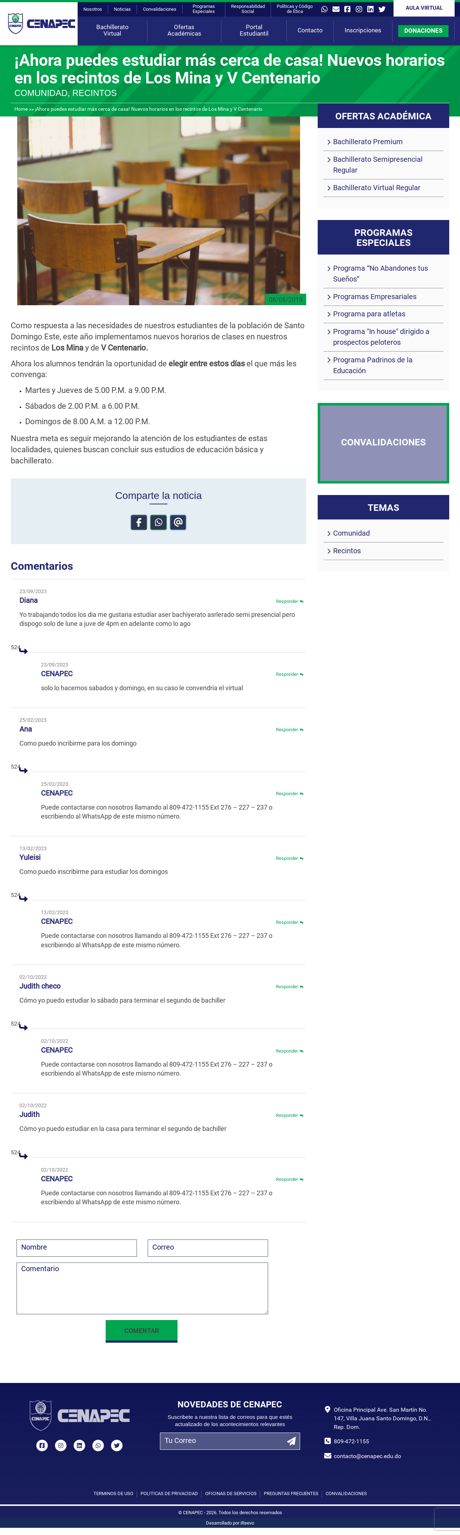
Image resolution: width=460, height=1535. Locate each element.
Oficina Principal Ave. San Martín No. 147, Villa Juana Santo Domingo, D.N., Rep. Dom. (382, 1418)
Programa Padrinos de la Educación (373, 366)
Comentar (141, 1331)
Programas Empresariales (375, 297)
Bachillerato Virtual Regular (376, 188)
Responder (289, 602)
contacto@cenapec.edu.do (367, 1457)
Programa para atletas (369, 314)
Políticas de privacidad (169, 1494)
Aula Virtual (424, 8)
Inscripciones (363, 31)
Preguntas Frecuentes (291, 1494)
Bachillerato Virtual (112, 30)
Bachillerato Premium (368, 142)
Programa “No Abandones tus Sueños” (380, 274)
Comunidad (351, 533)
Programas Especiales (204, 9)
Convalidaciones (159, 9)
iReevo (247, 1523)
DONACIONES (423, 31)
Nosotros (92, 9)
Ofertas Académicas (184, 30)
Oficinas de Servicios (231, 1494)
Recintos (347, 551)
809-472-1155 (351, 1442)
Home (21, 109)
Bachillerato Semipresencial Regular (378, 165)
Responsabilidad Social (248, 9)
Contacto (310, 31)
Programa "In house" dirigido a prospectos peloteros (381, 338)
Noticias (122, 9)
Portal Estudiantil (254, 30)
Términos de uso (113, 1494)
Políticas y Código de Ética (295, 9)
